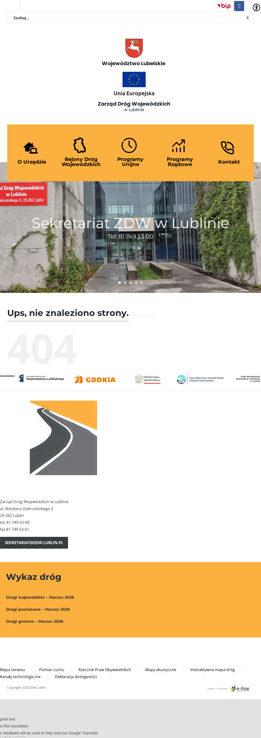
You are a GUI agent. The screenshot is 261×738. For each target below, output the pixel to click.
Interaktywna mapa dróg (212, 669)
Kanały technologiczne (20, 676)
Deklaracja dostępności (76, 676)
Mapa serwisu (12, 669)
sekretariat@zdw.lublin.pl (34, 542)
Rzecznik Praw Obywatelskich (104, 669)
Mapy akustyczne (160, 669)
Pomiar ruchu (51, 669)
